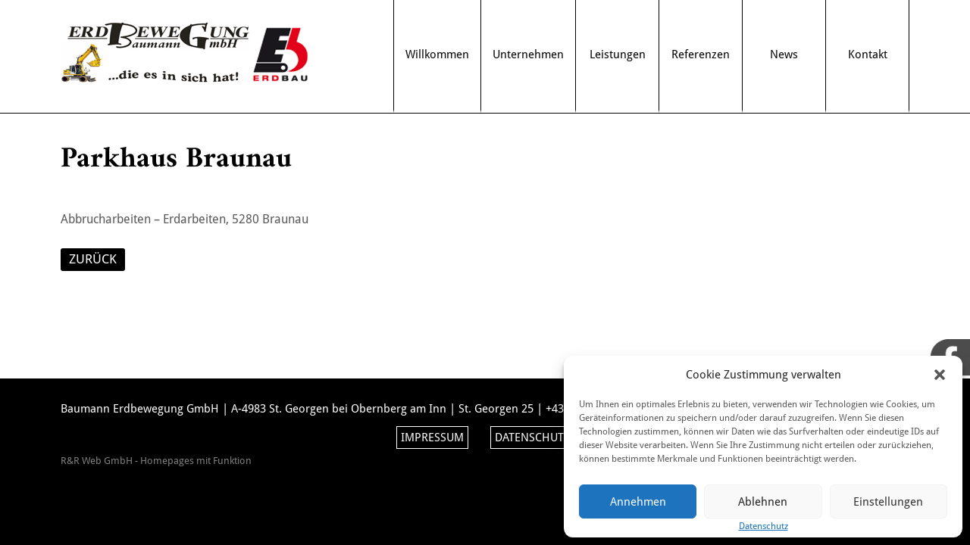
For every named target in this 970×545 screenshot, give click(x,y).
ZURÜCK (93, 258)
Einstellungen (888, 502)
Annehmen (638, 502)
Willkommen (437, 54)
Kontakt (867, 54)
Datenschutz (532, 437)
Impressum (432, 437)
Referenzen (700, 54)
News (784, 54)
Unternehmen (528, 54)
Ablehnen (762, 502)
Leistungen (618, 54)
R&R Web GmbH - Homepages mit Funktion (156, 460)
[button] (939, 374)
